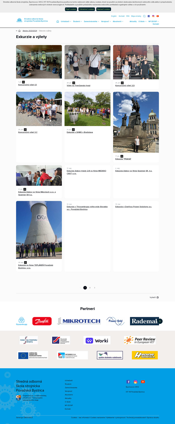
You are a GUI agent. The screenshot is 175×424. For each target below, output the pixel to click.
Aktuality (133, 21)
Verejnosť (105, 21)
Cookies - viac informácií (80, 418)
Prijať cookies (71, 9)
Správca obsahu (153, 418)
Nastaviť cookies (103, 9)
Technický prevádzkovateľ (136, 418)
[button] (144, 16)
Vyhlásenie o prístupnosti (115, 418)
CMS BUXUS (28, 418)
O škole (141, 21)
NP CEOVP (153, 21)
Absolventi (117, 21)
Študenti (76, 21)
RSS (127, 16)
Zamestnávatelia (90, 21)
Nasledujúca (94, 288)
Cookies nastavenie (97, 418)
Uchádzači (65, 21)
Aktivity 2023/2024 (30, 31)
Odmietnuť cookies (86, 9)
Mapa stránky (136, 16)
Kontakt (122, 16)
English (113, 16)
